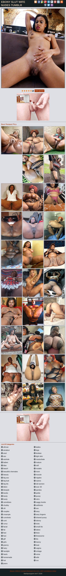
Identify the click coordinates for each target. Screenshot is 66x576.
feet (3, 533)
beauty (4, 475)
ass (3, 456)
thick (37, 533)
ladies (37, 447)
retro (37, 499)
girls (4, 542)
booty (4, 496)
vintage (38, 551)
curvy (4, 524)
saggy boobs (40, 502)
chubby (5, 505)
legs (36, 450)
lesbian (38, 453)
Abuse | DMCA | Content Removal (21, 571)
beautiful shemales (9, 472)
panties (38, 490)
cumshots (6, 517)
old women (39, 484)
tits (36, 539)
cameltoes (6, 502)
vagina (37, 548)
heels (4, 554)
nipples (38, 478)
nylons (37, 481)
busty (4, 499)
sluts (37, 524)
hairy (4, 548)
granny (5, 545)
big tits (4, 484)
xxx (36, 560)
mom (37, 472)
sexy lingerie (40, 514)
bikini (4, 487)
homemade (6, 557)
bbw (4, 465)
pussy (37, 496)
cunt (4, 521)
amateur (5, 450)
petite (37, 493)
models (38, 468)
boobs (4, 493)
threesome (39, 536)
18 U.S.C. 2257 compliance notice (44, 571)
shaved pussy (40, 517)
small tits (38, 527)
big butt (5, 481)
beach (4, 468)
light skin (38, 456)
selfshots (38, 505)
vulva (37, 554)
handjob (5, 551)
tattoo (37, 530)
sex (36, 508)
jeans (4, 563)
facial (4, 527)
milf (36, 465)
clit (3, 508)
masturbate (39, 459)
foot (3, 536)
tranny (37, 542)
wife (36, 557)
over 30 (38, 487)
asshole (5, 459)
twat (36, 545)
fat (3, 530)
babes (4, 462)
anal (4, 453)
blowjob (5, 490)
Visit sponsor (39, 91)
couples (5, 511)
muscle (38, 475)
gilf (3, 539)
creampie (5, 514)
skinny (37, 521)
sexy (37, 511)
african (4, 447)
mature (37, 462)
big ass (5, 478)
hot (3, 560)
